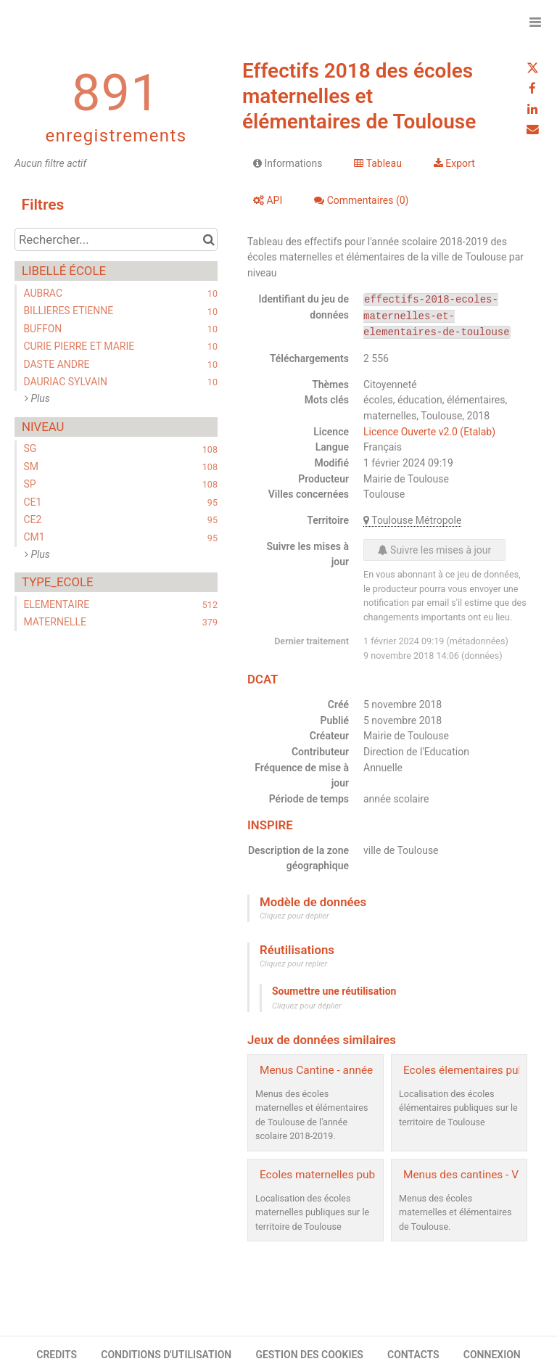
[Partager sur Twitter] (532, 68)
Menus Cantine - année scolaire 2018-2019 (365, 1070)
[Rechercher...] (116, 239)
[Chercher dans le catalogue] (208, 239)
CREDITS (56, 1354)
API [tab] (267, 200)
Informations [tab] (287, 163)
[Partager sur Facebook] (532, 88)
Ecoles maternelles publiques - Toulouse (359, 1174)
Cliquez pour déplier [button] (294, 916)
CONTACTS (413, 1354)
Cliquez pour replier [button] (293, 964)
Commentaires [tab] (361, 200)
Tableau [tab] (377, 163)
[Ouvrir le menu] (535, 22)
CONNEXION (492, 1354)
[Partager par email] (532, 129)
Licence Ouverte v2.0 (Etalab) (429, 432)
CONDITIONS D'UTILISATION (166, 1354)
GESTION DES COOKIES (309, 1354)
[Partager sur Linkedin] (532, 109)
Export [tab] (454, 163)
